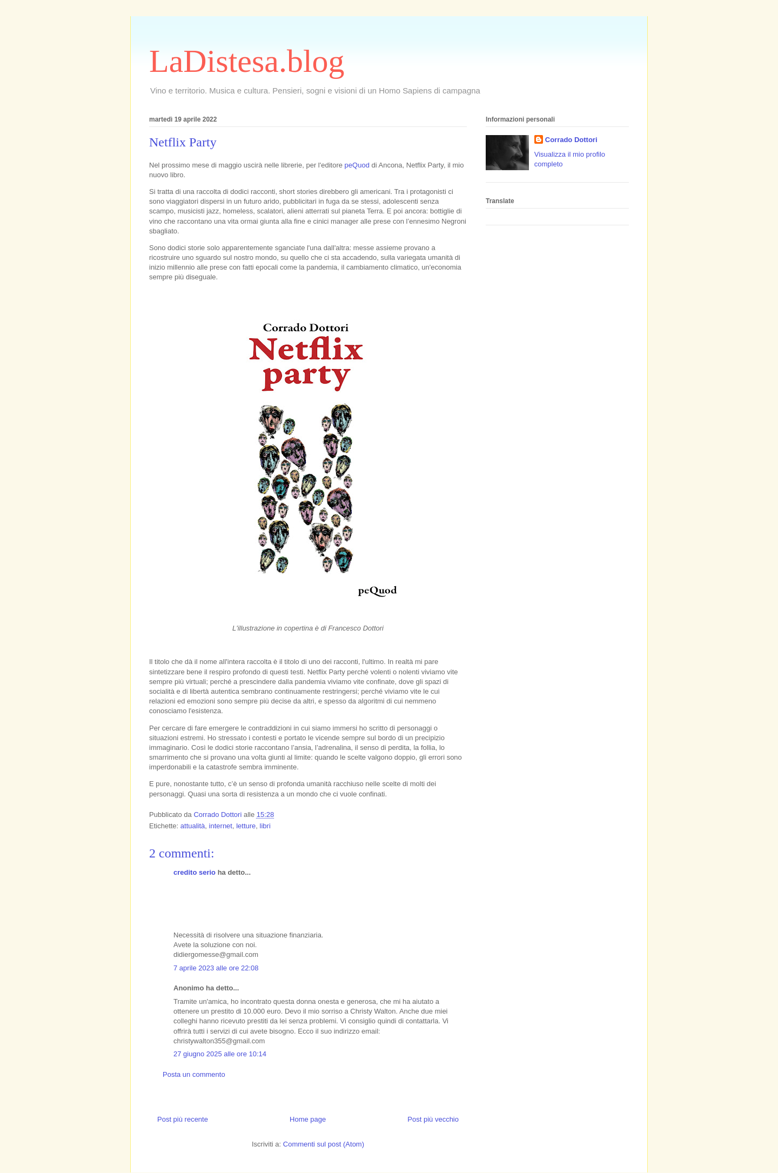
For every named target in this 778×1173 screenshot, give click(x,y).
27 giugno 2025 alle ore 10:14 (219, 1054)
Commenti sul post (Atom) (323, 1144)
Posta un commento (194, 1074)
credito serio (194, 872)
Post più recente (182, 1119)
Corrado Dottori (571, 140)
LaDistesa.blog (247, 61)
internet (220, 826)
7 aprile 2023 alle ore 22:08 (216, 968)
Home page (308, 1119)
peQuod (357, 165)
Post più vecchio (433, 1119)
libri (265, 826)
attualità (192, 826)
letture (246, 826)
